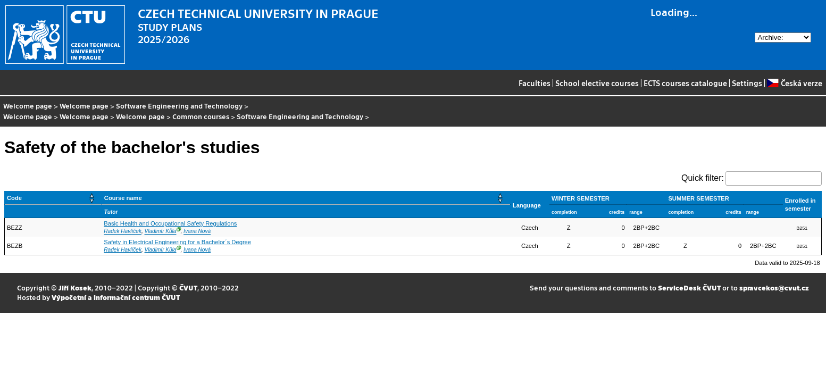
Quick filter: (702, 177)
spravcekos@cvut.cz (774, 288)
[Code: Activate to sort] (53, 198)
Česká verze (794, 83)
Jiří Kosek (75, 288)
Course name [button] (123, 198)
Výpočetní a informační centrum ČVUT (116, 297)
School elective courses (597, 83)
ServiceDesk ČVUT (689, 288)
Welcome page (27, 106)
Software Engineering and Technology (179, 106)
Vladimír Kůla (161, 232)
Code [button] (14, 198)
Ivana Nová (197, 232)
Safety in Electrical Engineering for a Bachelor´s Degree (177, 242)
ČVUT (188, 288)
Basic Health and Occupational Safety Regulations (170, 223)
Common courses (200, 116)
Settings (747, 83)
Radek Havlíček (122, 232)
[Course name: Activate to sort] (306, 198)
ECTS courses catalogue (685, 83)
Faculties (534, 83)
